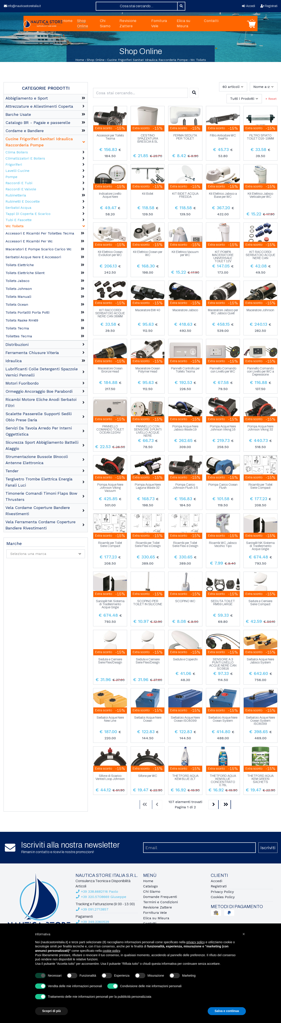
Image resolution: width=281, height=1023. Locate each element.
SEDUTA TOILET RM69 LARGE (223, 603)
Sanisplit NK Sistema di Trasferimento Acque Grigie (260, 546)
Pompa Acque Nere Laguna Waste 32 (148, 486)
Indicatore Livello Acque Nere (110, 195)
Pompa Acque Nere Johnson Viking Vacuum (110, 487)
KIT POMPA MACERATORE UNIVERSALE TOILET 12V (223, 257)
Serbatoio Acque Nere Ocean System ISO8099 (260, 720)
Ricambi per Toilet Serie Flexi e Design (148, 544)
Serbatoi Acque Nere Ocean (147, 719)
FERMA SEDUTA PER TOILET (185, 137)
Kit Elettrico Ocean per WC (147, 254)
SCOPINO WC (185, 601)
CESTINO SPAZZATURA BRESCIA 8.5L (147, 138)
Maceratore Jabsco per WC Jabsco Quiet (223, 312)
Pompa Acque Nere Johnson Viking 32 (260, 428)
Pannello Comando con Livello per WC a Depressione (260, 371)
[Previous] (157, 804)
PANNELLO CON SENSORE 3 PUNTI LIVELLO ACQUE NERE (148, 431)
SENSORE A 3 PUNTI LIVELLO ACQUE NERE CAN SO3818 (222, 664)
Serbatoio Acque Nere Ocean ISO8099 (185, 719)
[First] (144, 804)
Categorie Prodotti (46, 88)
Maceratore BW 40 (147, 310)
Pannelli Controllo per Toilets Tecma (185, 370)
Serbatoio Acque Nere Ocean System (222, 719)
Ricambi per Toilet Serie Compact (260, 486)
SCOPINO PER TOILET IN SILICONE (147, 603)
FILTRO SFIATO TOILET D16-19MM (260, 137)
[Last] (226, 804)
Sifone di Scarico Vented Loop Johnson (110, 777)
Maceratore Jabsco (185, 310)
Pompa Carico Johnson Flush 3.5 (185, 486)
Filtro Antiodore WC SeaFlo (223, 137)
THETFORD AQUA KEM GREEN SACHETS (260, 779)
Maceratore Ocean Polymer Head (147, 370)
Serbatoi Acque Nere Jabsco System (260, 661)
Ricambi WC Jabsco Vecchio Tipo (223, 544)
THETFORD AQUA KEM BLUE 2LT (185, 777)
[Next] (213, 804)
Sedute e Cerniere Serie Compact (260, 603)
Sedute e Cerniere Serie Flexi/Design (110, 661)
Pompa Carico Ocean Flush (223, 486)
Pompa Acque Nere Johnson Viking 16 (223, 428)
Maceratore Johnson (260, 310)
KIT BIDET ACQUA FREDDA (185, 195)
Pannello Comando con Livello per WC (223, 370)
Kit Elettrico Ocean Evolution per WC (110, 254)
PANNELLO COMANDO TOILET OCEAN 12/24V (110, 429)
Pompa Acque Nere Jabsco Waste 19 (185, 428)
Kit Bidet (147, 193)
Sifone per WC (147, 776)
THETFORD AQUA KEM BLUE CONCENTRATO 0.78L (223, 780)
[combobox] (137, 6)
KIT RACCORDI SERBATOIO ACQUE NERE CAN (260, 255)
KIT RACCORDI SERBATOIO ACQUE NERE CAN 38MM (110, 313)
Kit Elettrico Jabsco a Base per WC (223, 195)
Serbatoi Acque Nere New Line (110, 719)
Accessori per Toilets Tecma (110, 137)
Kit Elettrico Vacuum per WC (185, 254)
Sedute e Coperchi (185, 659)
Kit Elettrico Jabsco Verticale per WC (260, 195)
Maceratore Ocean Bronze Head (110, 370)
